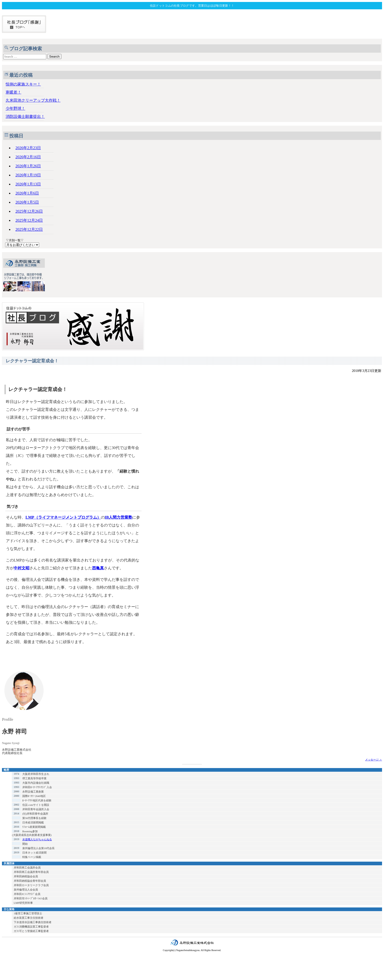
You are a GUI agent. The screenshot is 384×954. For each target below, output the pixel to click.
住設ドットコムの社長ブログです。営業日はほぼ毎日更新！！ (192, 5)
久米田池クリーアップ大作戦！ (33, 100)
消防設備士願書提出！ (25, 116)
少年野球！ (15, 108)
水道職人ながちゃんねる (37, 839)
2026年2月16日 (28, 157)
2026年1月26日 (28, 166)
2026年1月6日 (27, 193)
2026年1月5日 (27, 202)
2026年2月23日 (28, 148)
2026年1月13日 (28, 184)
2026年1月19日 (28, 175)
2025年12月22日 (29, 229)
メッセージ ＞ (373, 759)
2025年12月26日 (29, 211)
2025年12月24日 (29, 220)
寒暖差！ (13, 92)
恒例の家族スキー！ (23, 84)
